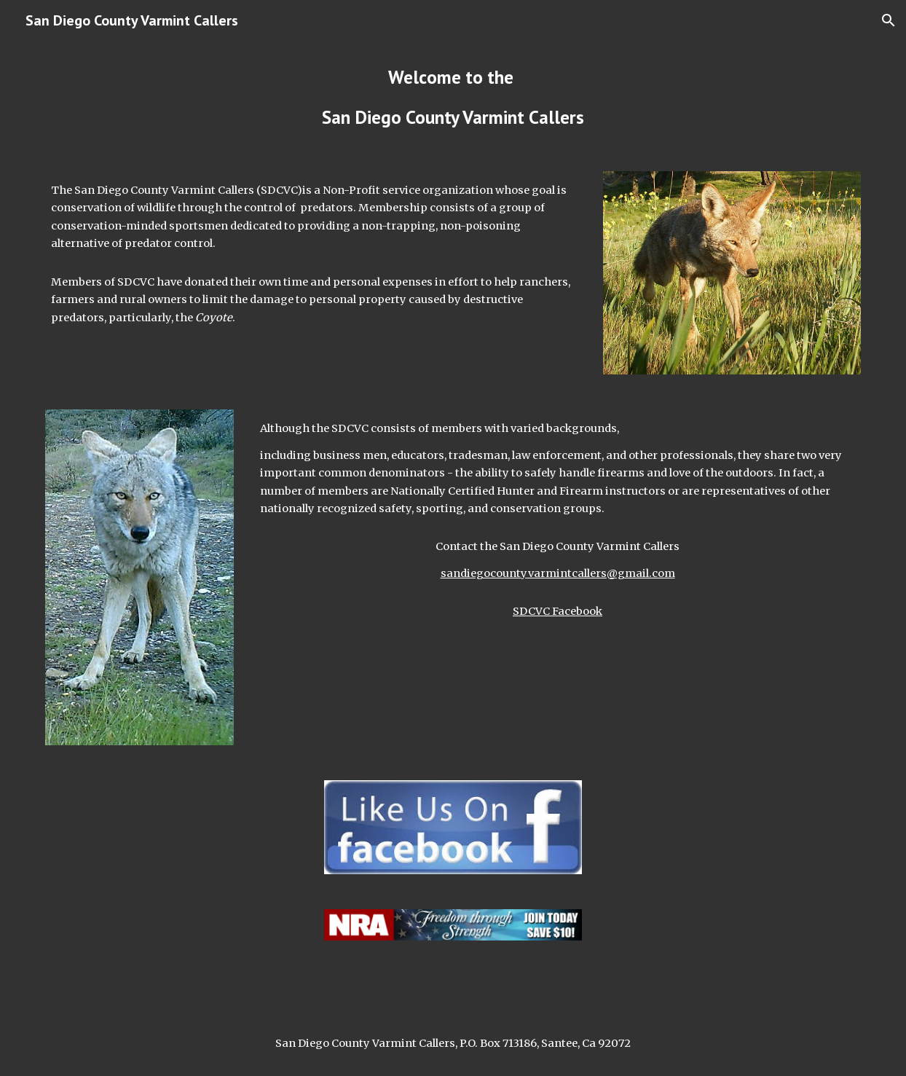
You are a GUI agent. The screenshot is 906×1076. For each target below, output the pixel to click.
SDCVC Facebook (557, 611)
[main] (452, 97)
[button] (888, 20)
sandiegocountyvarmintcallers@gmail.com (558, 573)
